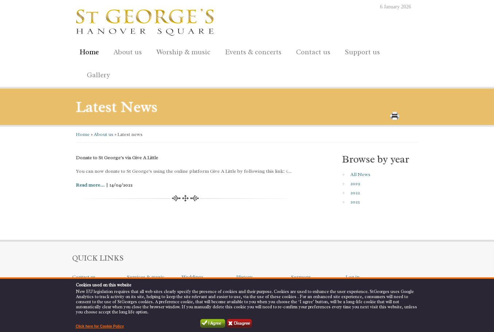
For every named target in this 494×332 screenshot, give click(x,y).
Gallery (98, 75)
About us (126, 50)
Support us (360, 50)
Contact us (311, 50)
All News (360, 174)
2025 (355, 202)
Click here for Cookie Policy (100, 326)
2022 (355, 193)
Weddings (192, 277)
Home (89, 52)
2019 (355, 183)
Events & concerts (253, 52)
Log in (352, 277)
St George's (145, 20)
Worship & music (181, 50)
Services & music (145, 277)
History (244, 277)
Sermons (301, 277)
